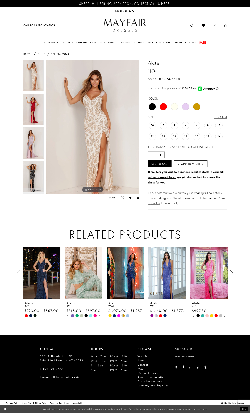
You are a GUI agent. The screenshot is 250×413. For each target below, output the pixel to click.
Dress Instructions (150, 381)
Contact (143, 364)
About (141, 360)
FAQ (141, 369)
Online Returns (148, 373)
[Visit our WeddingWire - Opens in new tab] (205, 367)
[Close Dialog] (5, 409)
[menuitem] (39, 25)
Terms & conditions (59, 403)
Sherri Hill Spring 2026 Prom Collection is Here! (125, 3)
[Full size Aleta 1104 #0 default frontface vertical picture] (92, 127)
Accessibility (78, 403)
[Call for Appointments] (39, 25)
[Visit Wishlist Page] (203, 25)
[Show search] (192, 25)
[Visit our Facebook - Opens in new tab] (183, 367)
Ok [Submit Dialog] (244, 409)
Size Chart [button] (220, 117)
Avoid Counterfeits (150, 377)
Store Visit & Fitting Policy (35, 403)
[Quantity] (156, 155)
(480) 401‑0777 (51, 369)
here (205, 409)
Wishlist (143, 356)
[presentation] (41, 273)
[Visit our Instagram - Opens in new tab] (176, 367)
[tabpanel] (33, 77)
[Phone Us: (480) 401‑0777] (125, 10)
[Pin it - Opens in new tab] (130, 197)
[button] (214, 25)
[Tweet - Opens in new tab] (122, 197)
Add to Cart (160, 163)
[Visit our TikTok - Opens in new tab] (198, 367)
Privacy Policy (13, 403)
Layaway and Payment (153, 385)
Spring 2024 (60, 54)
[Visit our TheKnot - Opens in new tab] (190, 367)
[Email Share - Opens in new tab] (138, 197)
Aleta (42, 54)
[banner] (125, 25)
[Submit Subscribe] (207, 356)
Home (27, 54)
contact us (154, 203)
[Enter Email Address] (192, 356)
